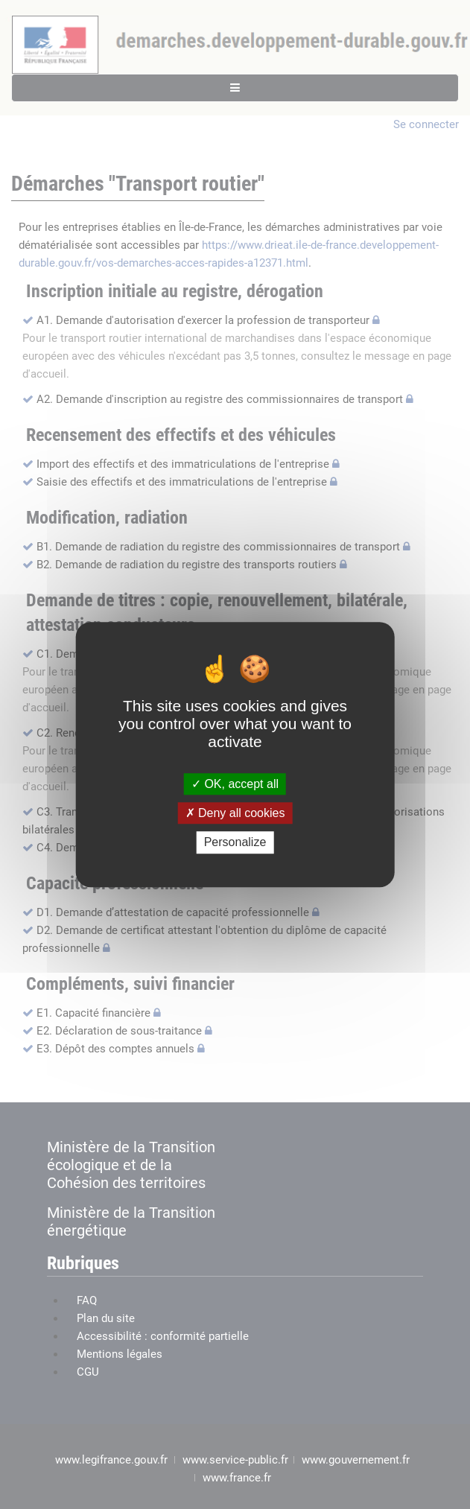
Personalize (235, 842)
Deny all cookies (235, 813)
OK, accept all (235, 784)
